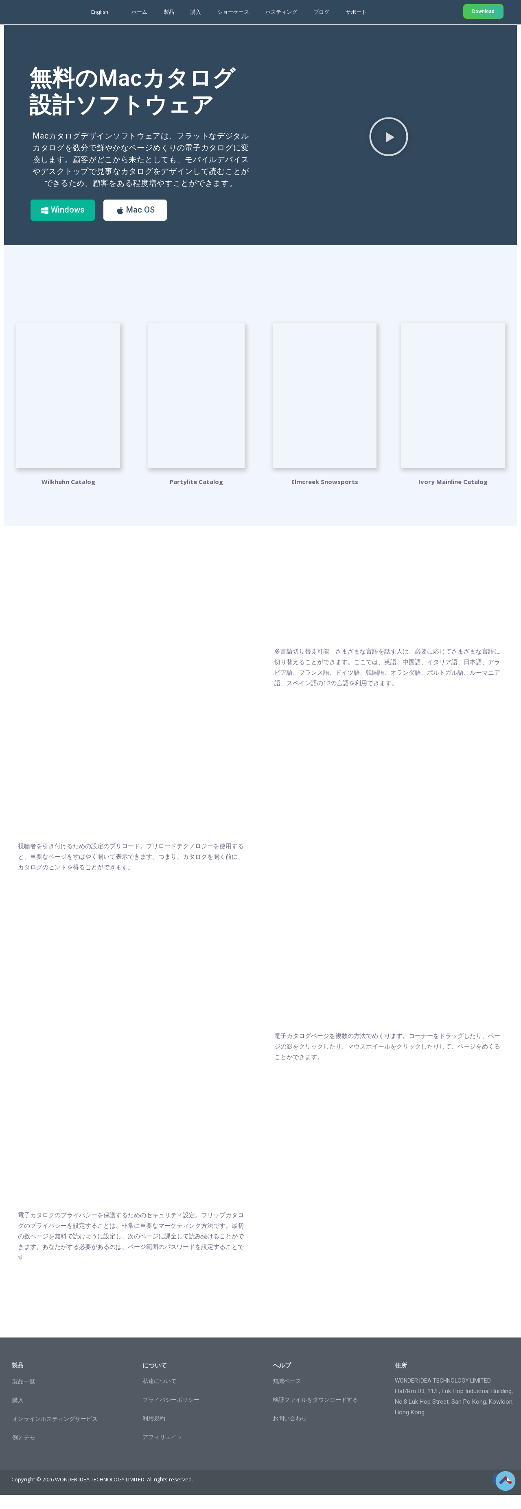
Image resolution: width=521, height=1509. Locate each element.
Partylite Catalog (196, 495)
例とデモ (23, 1451)
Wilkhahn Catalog (68, 495)
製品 (169, 12)
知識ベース (287, 1395)
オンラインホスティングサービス (55, 1432)
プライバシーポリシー (170, 1414)
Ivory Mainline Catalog (453, 495)
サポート (356, 12)
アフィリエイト (162, 1451)
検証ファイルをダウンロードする (315, 1414)
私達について (159, 1395)
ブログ (321, 12)
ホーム (139, 12)
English (99, 12)
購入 (195, 12)
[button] (388, 143)
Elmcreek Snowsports (324, 495)
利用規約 (153, 1432)
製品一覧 (23, 1395)
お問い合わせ (290, 1432)
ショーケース (233, 12)
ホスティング (281, 12)
